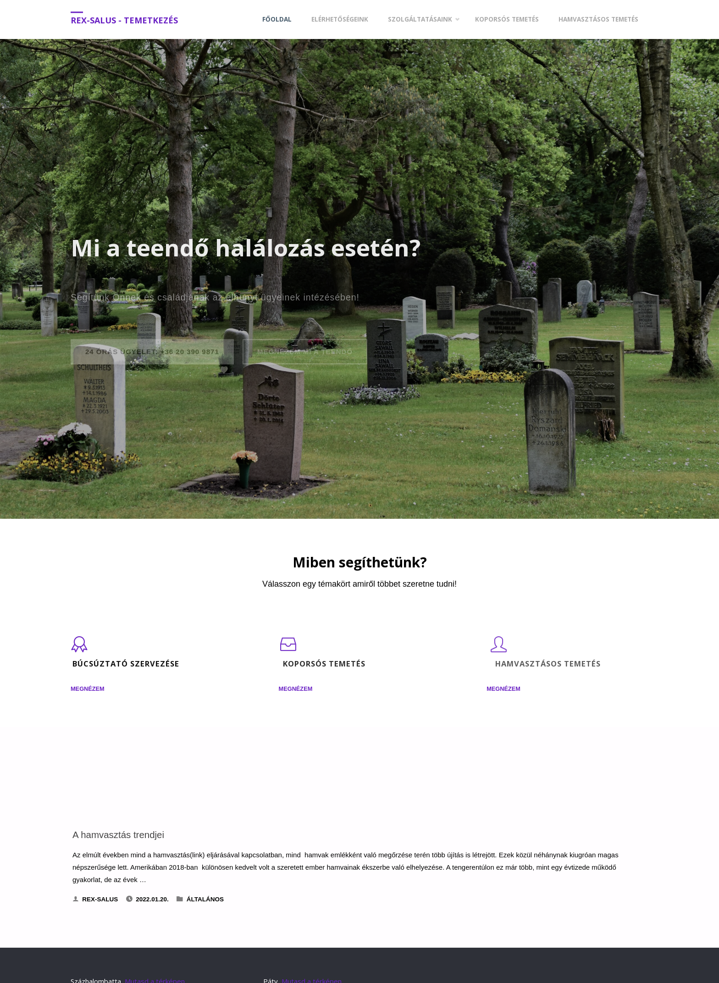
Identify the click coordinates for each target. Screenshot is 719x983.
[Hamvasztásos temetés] (498, 649)
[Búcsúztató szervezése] (79, 649)
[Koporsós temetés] (289, 649)
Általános (205, 899)
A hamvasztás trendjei (118, 834)
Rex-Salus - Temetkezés (124, 20)
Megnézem (88, 689)
